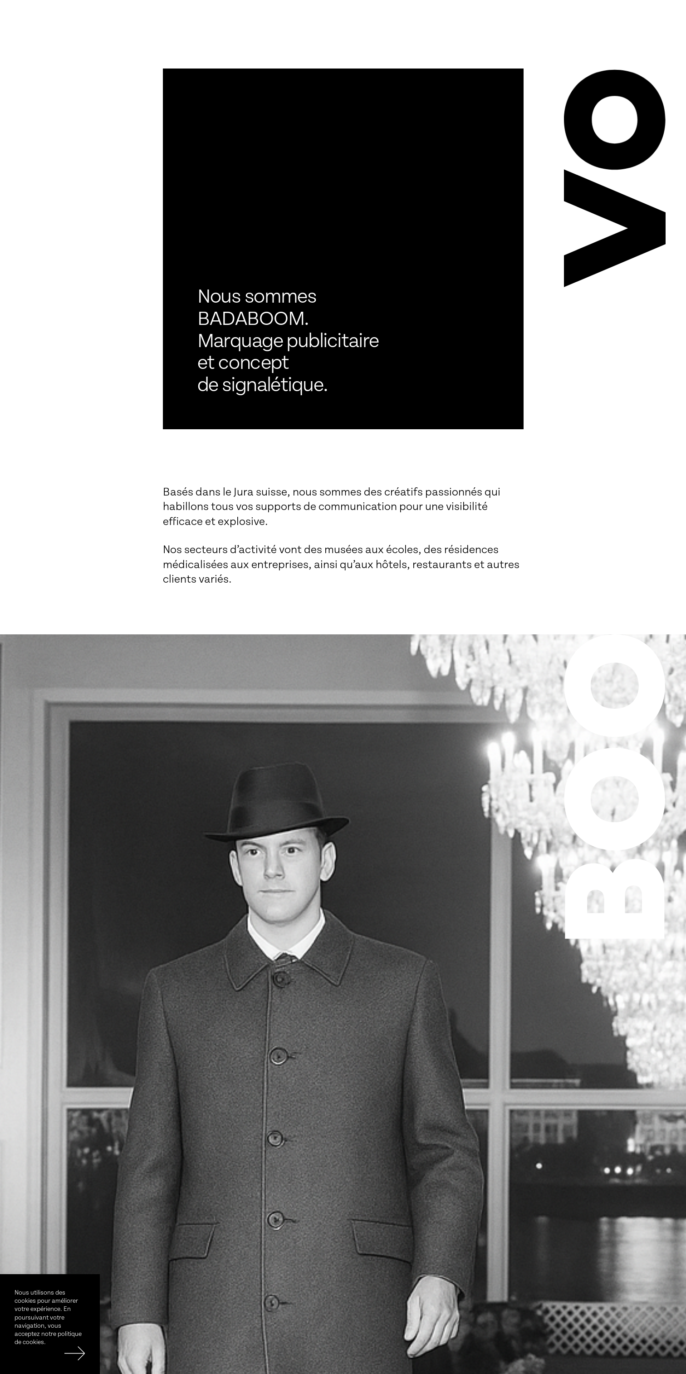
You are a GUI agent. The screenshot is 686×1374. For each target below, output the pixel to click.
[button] (615, 225)
